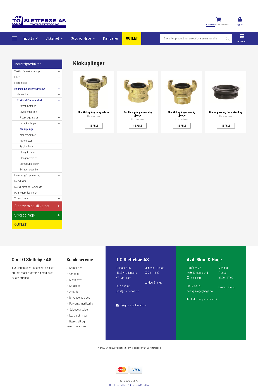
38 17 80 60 (193, 286)
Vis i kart (126, 278)
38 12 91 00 (123, 286)
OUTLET (132, 38)
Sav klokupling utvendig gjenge (182, 113)
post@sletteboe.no (127, 291)
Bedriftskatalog (222, 24)
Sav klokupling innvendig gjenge (137, 113)
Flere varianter (94, 116)
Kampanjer (110, 38)
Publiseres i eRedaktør (138, 385)
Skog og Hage (81, 38)
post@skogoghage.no (200, 291)
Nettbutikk (210, 24)
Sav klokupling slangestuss (93, 112)
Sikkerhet (52, 38)
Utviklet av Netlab (117, 385)
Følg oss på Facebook (134, 305)
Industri (28, 38)
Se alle (93, 125)
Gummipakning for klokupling (225, 113)
